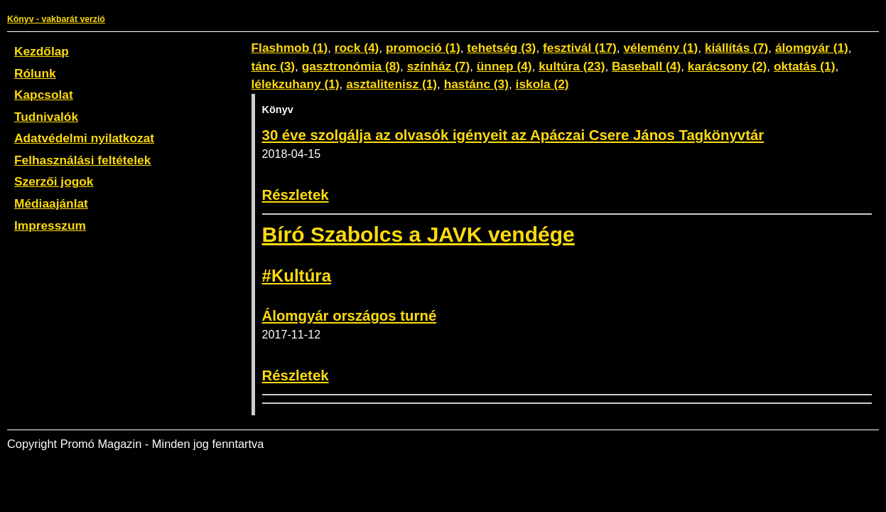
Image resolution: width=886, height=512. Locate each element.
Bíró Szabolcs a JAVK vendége (418, 234)
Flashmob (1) (290, 48)
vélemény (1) (660, 48)
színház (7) (438, 66)
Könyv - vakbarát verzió (56, 19)
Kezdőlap (41, 51)
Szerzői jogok (53, 181)
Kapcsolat (43, 94)
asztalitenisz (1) (391, 84)
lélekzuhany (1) (296, 84)
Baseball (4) (646, 66)
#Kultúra (296, 275)
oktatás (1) (805, 66)
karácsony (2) (727, 66)
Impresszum (50, 225)
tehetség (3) (501, 48)
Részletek (295, 195)
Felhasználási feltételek (82, 160)
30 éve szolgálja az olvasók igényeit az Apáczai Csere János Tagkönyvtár (513, 135)
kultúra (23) (572, 66)
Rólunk (35, 73)
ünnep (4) (504, 66)
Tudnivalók (46, 117)
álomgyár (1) (811, 48)
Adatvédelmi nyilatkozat (84, 138)
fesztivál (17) (580, 48)
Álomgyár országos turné (349, 316)
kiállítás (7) (736, 48)
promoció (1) (423, 48)
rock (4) (357, 48)
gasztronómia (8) (351, 66)
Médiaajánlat (51, 203)
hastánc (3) (476, 84)
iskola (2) (542, 84)
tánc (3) (274, 66)
